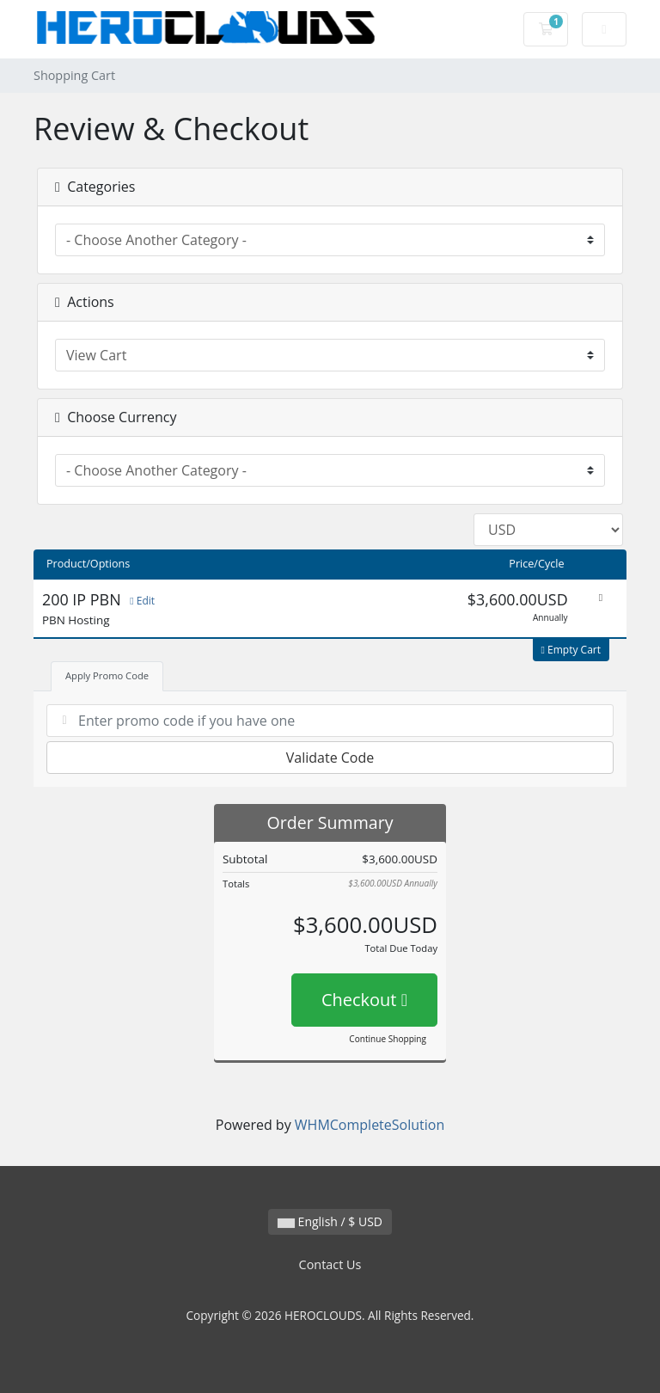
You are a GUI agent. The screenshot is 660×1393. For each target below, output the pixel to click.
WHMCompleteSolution (369, 1124)
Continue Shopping (387, 1039)
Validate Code (330, 757)
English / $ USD (330, 1221)
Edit (142, 600)
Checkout (364, 999)
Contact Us (330, 1264)
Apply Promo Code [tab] (107, 675)
